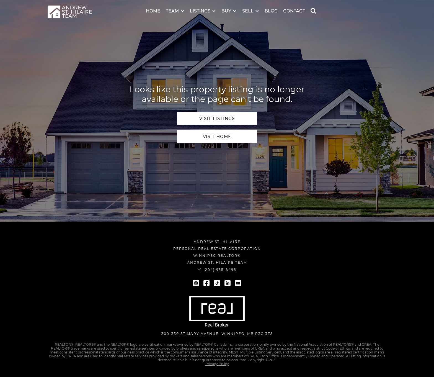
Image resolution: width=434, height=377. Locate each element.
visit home (217, 136)
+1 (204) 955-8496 (217, 270)
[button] (175, 7)
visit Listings (217, 118)
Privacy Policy (217, 364)
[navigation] (70, 12)
